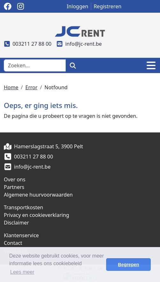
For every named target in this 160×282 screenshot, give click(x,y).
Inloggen (77, 6)
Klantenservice (21, 235)
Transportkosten (23, 207)
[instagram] (20, 6)
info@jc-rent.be (79, 43)
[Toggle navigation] (151, 65)
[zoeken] (73, 65)
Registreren (107, 6)
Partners (14, 187)
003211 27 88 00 (28, 43)
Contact (13, 242)
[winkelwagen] (133, 65)
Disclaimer (16, 222)
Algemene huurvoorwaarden (38, 194)
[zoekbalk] (35, 65)
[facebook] (7, 6)
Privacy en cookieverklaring (36, 214)
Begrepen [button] (128, 264)
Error (31, 87)
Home (11, 87)
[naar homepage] (80, 30)
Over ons (14, 179)
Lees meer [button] (22, 272)
